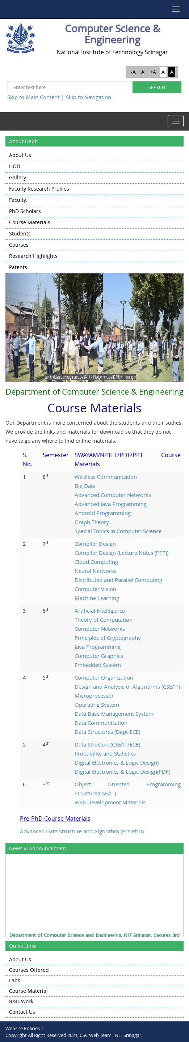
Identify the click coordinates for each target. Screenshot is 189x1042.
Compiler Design (95, 543)
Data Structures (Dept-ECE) (107, 731)
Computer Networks (100, 628)
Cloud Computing (96, 561)
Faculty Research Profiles (39, 188)
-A (133, 71)
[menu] (94, 211)
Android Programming (103, 512)
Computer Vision (95, 588)
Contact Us (22, 1011)
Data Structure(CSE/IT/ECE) (107, 744)
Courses (19, 244)
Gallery (17, 177)
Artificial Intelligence (100, 610)
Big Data (85, 485)
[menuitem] (94, 155)
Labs (14, 980)
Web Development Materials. (111, 802)
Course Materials (29, 222)
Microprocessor (94, 695)
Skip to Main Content (33, 97)
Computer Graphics (99, 655)
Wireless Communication (106, 476)
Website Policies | (24, 1028)
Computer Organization (104, 677)
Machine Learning (97, 597)
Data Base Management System (114, 713)
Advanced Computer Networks (113, 494)
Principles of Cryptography (108, 637)
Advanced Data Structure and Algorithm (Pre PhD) (82, 831)
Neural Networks (96, 570)
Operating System (97, 704)
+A (153, 71)
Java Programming (98, 646)
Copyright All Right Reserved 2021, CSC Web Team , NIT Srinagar (73, 1035)
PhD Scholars (25, 211)
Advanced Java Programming (111, 503)
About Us (20, 155)
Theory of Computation (104, 619)
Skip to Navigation (88, 97)
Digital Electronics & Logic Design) (117, 762)
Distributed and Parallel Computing (118, 579)
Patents (18, 267)
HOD (14, 166)
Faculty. (18, 199)
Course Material (28, 990)
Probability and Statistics (105, 753)
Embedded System (98, 664)
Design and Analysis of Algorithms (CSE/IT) (127, 686)
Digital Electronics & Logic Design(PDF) (122, 771)
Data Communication (101, 722)
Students (20, 233)
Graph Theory (92, 522)
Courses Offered (29, 969)
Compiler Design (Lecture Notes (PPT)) (121, 552)
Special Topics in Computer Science (118, 531)
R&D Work (21, 1001)
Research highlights (33, 255)
